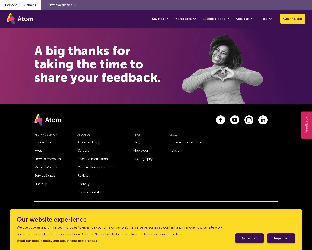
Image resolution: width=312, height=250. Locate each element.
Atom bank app (88, 142)
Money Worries (45, 167)
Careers (83, 150)
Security (83, 184)
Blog (136, 142)
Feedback (306, 125)
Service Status (44, 175)
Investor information (92, 159)
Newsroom (141, 150)
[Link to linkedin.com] (263, 119)
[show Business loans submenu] (228, 18)
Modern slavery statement (97, 167)
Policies (175, 150)
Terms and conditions (185, 142)
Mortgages (183, 19)
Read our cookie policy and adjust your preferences (57, 241)
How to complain (47, 159)
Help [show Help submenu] (266, 18)
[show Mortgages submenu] (194, 18)
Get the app (292, 19)
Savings (158, 19)
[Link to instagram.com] (248, 119)
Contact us (42, 142)
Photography (143, 159)
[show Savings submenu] (167, 18)
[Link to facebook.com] (220, 119)
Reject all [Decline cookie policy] (281, 238)
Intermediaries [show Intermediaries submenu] (62, 5)
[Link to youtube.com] (234, 119)
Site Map (40, 184)
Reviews (83, 175)
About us (242, 19)
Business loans (213, 19)
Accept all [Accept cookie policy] (249, 238)
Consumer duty (89, 192)
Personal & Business (20, 5)
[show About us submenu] (252, 18)
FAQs (38, 150)
